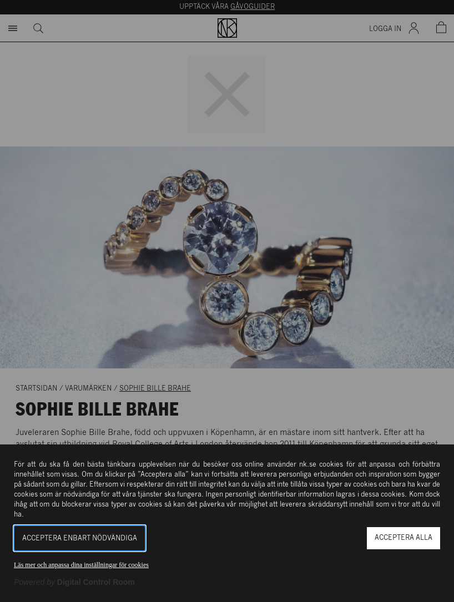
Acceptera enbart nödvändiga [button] (79, 538)
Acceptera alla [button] (403, 538)
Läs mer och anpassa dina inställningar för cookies (81, 565)
